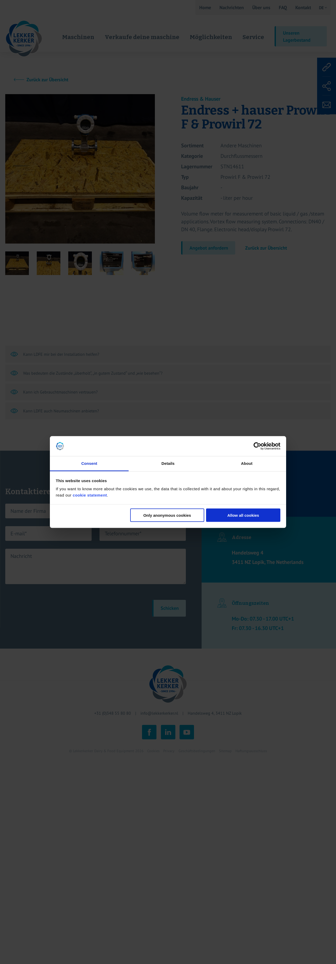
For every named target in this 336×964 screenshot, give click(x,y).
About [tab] (247, 463)
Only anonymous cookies (167, 515)
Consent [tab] (89, 463)
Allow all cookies (243, 515)
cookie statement (90, 495)
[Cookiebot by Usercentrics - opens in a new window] (257, 446)
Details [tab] (168, 463)
